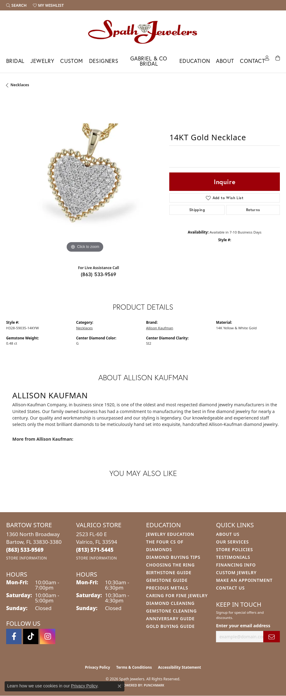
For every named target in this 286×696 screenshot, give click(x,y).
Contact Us (230, 588)
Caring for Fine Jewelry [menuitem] (177, 595)
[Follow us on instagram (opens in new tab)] (47, 636)
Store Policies (234, 549)
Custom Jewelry (236, 572)
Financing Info (236, 565)
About (225, 60)
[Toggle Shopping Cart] (278, 57)
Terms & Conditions (134, 667)
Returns (253, 209)
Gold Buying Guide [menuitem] (170, 626)
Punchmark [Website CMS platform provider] (154, 685)
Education (194, 60)
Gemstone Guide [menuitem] (167, 580)
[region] (84, 175)
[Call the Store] (25, 549)
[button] (16, 5)
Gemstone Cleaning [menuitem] (171, 611)
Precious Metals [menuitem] (167, 588)
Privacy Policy (97, 667)
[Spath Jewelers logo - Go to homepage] (143, 31)
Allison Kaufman (159, 328)
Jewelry (42, 60)
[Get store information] (26, 558)
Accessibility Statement (179, 667)
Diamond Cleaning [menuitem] (170, 603)
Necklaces (19, 84)
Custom (71, 60)
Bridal (15, 60)
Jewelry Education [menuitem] (170, 534)
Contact (252, 60)
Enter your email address (243, 625)
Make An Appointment (244, 580)
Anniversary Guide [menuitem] (170, 618)
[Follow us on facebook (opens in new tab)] (14, 636)
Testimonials (233, 557)
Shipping (197, 209)
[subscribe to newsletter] (271, 636)
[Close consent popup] (119, 686)
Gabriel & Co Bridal (148, 61)
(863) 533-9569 (98, 274)
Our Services (232, 542)
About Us (227, 534)
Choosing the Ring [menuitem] (170, 565)
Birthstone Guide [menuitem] (169, 572)
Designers (104, 60)
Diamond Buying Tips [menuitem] (173, 557)
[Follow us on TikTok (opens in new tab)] (30, 636)
